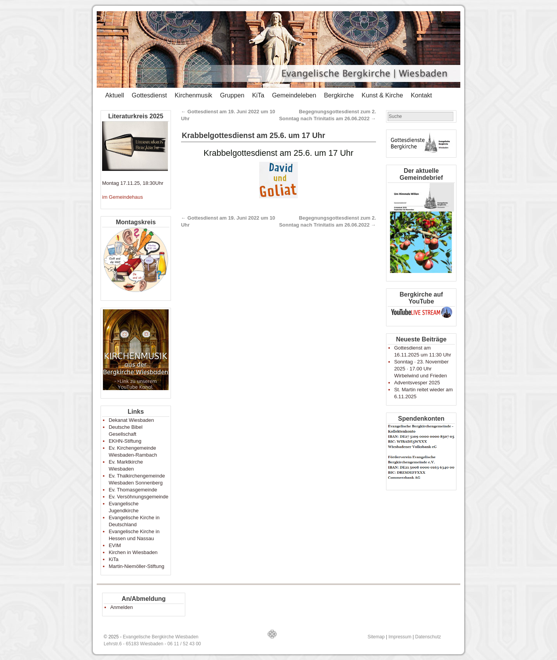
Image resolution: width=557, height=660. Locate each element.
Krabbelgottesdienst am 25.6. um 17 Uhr (253, 135)
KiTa (258, 95)
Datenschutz (428, 637)
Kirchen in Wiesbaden (133, 552)
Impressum (399, 637)
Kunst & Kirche (382, 95)
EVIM (115, 545)
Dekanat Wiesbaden (131, 420)
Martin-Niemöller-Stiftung (136, 566)
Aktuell (114, 95)
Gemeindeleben (294, 95)
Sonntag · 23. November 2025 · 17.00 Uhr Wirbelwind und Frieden (421, 369)
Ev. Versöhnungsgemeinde (138, 497)
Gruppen (232, 95)
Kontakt (421, 95)
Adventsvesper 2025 (417, 382)
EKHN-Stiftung (125, 441)
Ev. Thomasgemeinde (133, 490)
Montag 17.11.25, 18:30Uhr (132, 183)
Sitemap (375, 637)
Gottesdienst (149, 95)
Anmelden (121, 607)
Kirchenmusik (193, 95)
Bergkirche (339, 95)
